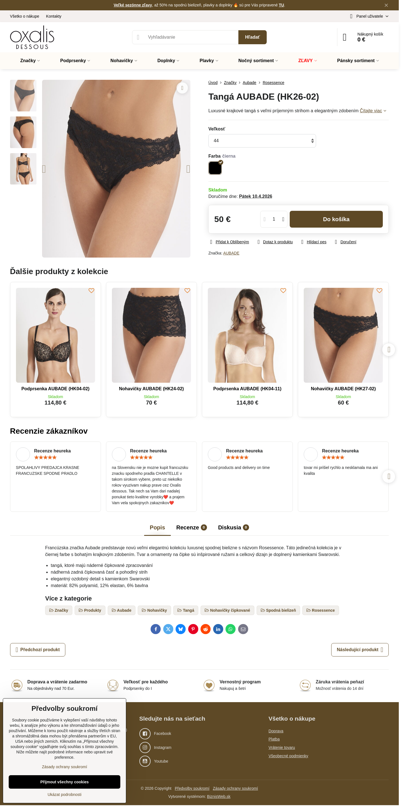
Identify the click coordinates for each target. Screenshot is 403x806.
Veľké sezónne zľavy (133, 5)
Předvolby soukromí (192, 788)
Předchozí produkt (38, 649)
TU (281, 5)
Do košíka (336, 219)
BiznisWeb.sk (219, 796)
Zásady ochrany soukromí (235, 788)
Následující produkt (360, 649)
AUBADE (231, 253)
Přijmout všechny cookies (64, 782)
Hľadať (252, 37)
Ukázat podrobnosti (65, 794)
